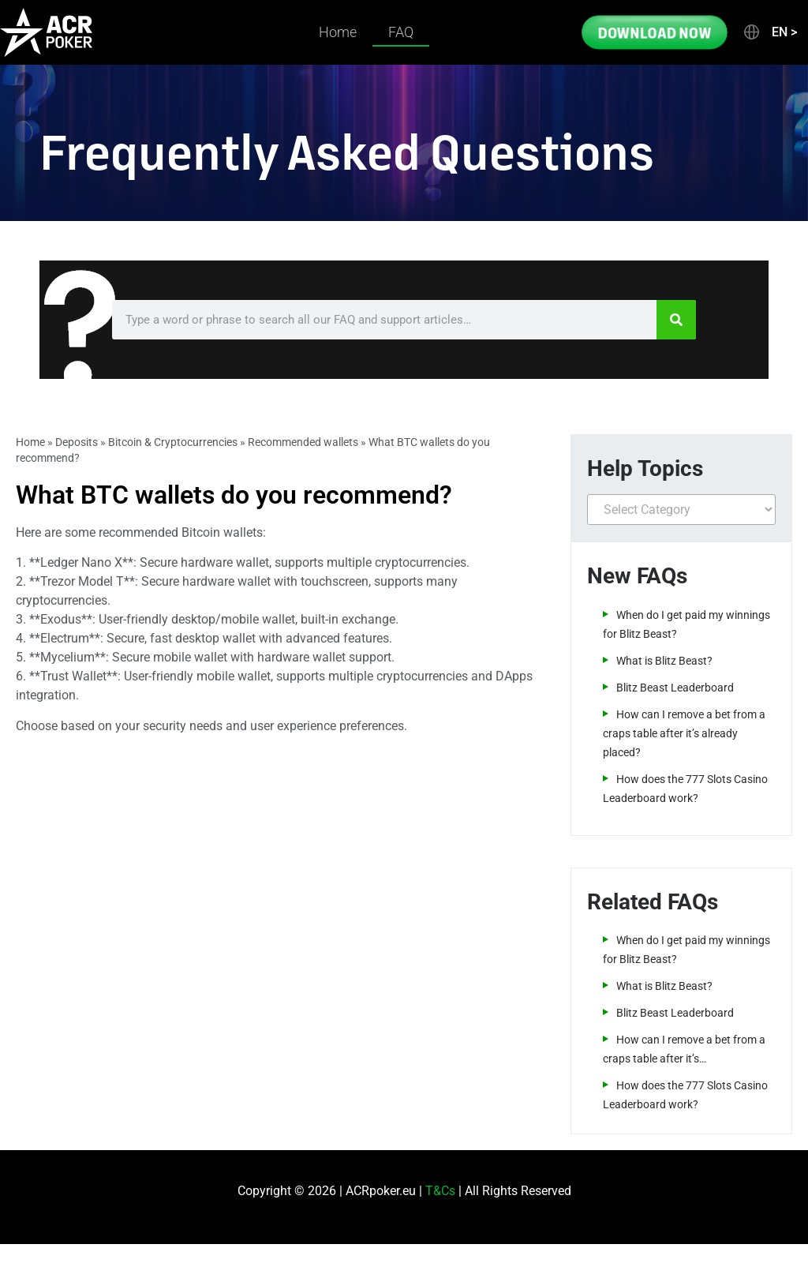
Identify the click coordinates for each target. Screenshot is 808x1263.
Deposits (76, 442)
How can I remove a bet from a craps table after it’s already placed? (684, 733)
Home (338, 32)
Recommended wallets (303, 442)
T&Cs (440, 1190)
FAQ (400, 32)
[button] (769, 32)
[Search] (676, 319)
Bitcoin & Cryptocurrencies (173, 442)
